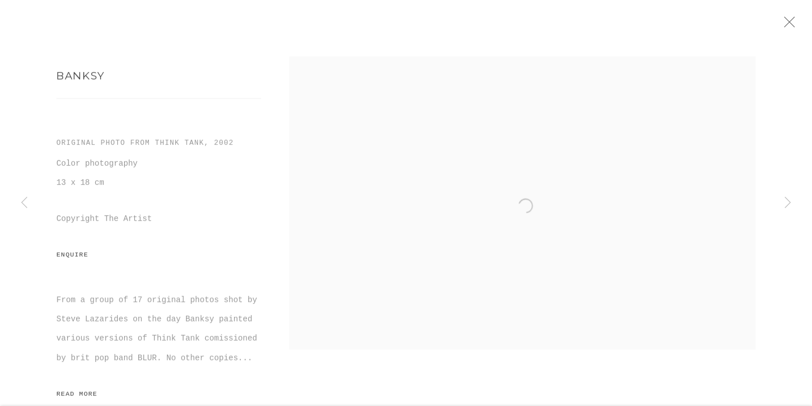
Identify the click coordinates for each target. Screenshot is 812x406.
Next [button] (788, 203)
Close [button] (791, 25)
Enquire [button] (72, 258)
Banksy (80, 78)
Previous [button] (24, 203)
